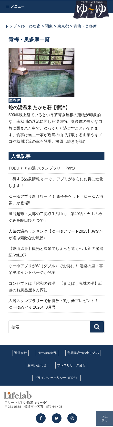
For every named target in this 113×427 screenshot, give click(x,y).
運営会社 (20, 353)
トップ (11, 26)
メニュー (15, 6)
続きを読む (77, 141)
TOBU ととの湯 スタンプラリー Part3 (42, 168)
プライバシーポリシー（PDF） (56, 378)
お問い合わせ (36, 365)
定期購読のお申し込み (83, 353)
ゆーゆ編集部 (47, 353)
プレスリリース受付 (71, 365)
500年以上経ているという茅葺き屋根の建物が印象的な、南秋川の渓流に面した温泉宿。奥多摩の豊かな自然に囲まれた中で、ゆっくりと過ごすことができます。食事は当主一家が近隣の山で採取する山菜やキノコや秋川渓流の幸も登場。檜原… (55, 128)
